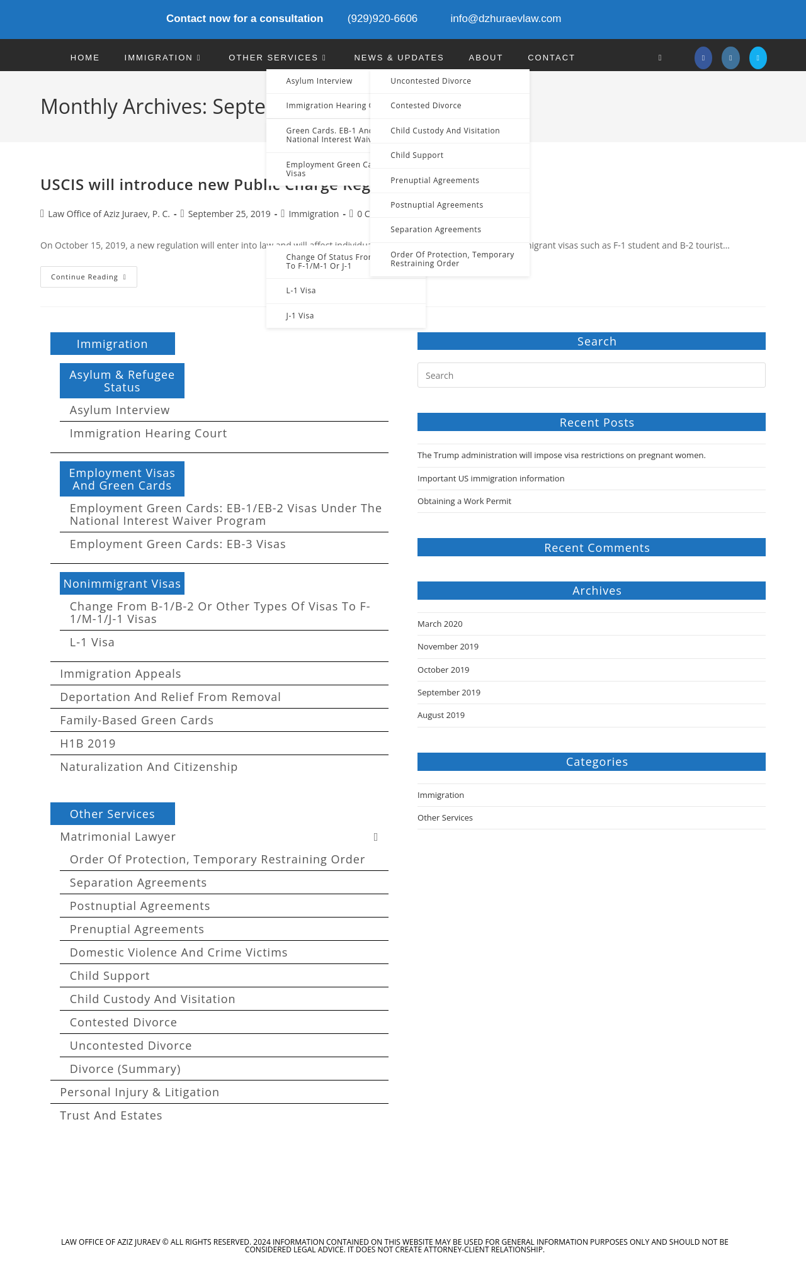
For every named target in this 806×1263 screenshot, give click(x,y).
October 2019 (443, 669)
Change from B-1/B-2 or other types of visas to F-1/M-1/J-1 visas (220, 612)
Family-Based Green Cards (137, 719)
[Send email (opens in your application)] (758, 58)
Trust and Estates (111, 1115)
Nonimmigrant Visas (122, 583)
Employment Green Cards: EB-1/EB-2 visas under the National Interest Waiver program (226, 514)
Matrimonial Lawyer (224, 836)
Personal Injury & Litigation (140, 1091)
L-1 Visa (92, 641)
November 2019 (448, 646)
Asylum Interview (120, 409)
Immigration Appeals (120, 673)
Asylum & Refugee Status (122, 381)
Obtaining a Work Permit (464, 501)
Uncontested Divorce (131, 1045)
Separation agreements (138, 882)
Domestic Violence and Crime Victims (179, 952)
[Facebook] (703, 58)
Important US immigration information (491, 478)
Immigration (313, 214)
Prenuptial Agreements (137, 928)
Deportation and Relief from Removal (170, 696)
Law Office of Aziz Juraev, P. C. (109, 214)
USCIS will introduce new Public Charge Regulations (236, 184)
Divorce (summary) (125, 1068)
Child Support (110, 975)
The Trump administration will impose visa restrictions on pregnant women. (561, 455)
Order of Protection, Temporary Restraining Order (218, 859)
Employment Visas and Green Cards (122, 479)
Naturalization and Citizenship (149, 766)
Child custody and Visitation (153, 998)
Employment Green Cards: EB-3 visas (178, 543)
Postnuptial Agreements (140, 905)
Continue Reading (94, 279)
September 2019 (448, 692)
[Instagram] (730, 58)
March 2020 (440, 623)
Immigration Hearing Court (148, 433)
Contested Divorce (124, 1022)
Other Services (113, 813)
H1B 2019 (88, 743)
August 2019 (441, 715)
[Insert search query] (591, 375)
